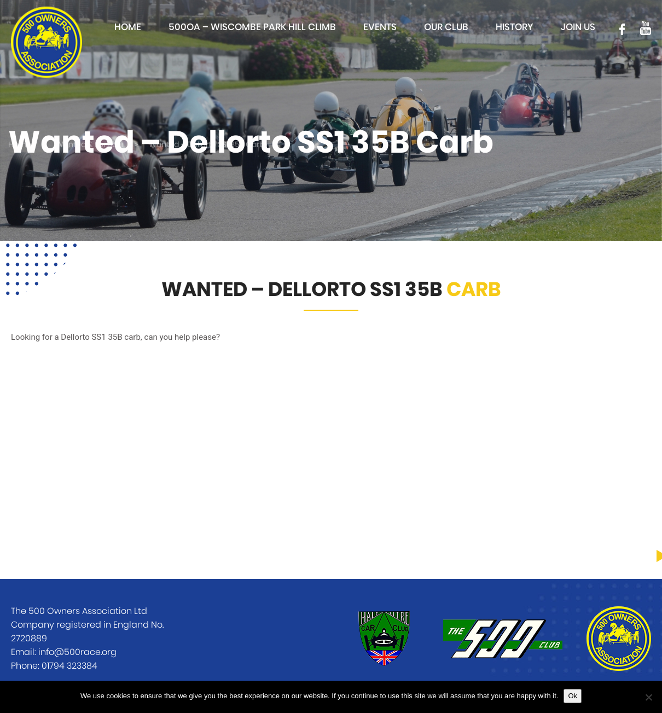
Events (380, 27)
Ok (572, 696)
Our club (446, 27)
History (514, 27)
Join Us (578, 27)
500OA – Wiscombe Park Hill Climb (252, 27)
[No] (648, 697)
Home (127, 27)
